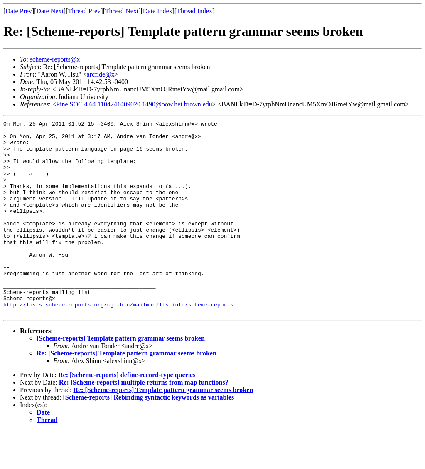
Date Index (157, 11)
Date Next (50, 11)
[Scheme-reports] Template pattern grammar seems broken (121, 376)
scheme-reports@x (55, 59)
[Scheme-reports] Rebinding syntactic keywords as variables (148, 435)
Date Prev (18, 11)
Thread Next (121, 11)
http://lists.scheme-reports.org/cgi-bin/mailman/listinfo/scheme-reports (118, 342)
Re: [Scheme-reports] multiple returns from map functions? (143, 421)
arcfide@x (101, 74)
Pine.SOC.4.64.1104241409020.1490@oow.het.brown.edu (134, 104)
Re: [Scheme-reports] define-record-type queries (126, 413)
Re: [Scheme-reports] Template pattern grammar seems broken (126, 391)
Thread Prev (84, 11)
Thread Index (194, 11)
